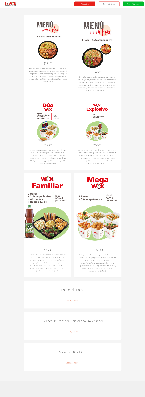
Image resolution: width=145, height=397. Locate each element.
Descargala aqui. (72, 300)
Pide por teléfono (109, 4)
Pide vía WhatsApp (133, 4)
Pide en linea (85, 4)
